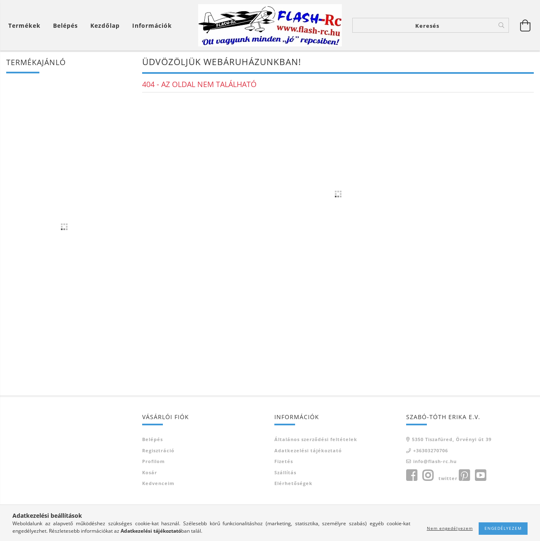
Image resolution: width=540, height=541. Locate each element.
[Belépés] (65, 25)
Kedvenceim (158, 483)
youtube (480, 475)
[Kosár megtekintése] (26, 25)
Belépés (152, 439)
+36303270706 (430, 450)
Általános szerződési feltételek (315, 439)
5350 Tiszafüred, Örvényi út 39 (452, 439)
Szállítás (285, 472)
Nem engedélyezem (450, 528)
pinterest (464, 475)
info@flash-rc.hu (435, 461)
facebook (411, 475)
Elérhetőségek (293, 483)
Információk (152, 25)
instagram (427, 475)
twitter (448, 478)
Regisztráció (158, 450)
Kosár (149, 472)
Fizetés (283, 461)
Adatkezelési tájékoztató (308, 450)
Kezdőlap (105, 25)
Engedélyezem (503, 528)
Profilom (153, 461)
